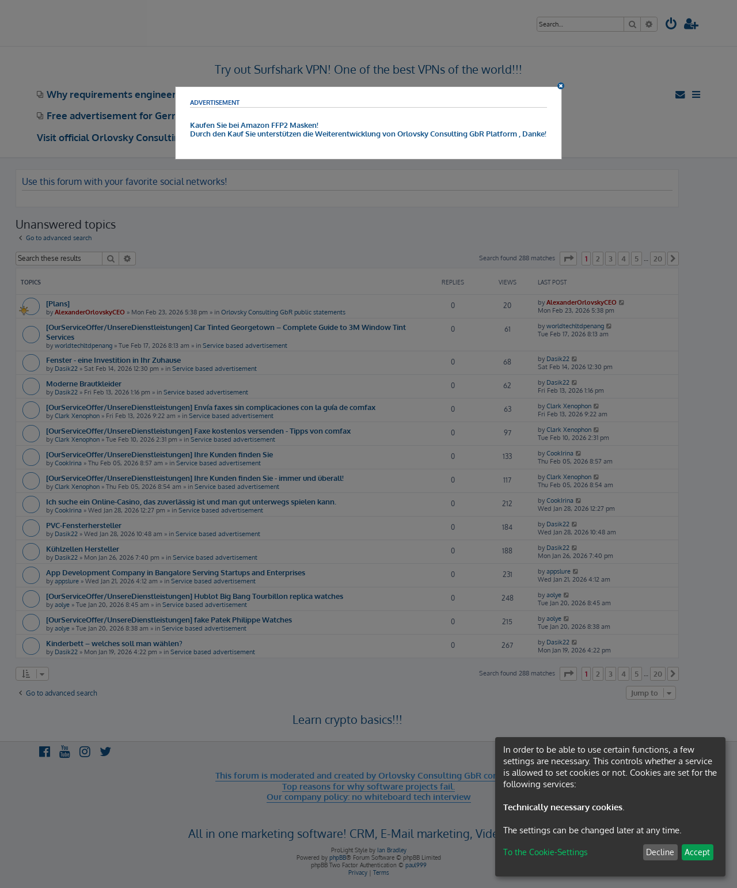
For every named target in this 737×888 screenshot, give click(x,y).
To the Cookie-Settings (545, 852)
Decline (660, 852)
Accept (697, 852)
